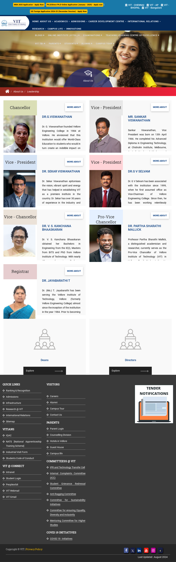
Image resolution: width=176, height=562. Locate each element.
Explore (30, 370)
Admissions (77, 21)
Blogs (38, 35)
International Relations (141, 21)
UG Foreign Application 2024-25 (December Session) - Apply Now (59, 11)
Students (70, 43)
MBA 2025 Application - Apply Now (29, 5)
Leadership (33, 91)
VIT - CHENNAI (134, 5)
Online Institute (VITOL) (63, 35)
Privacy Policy (34, 549)
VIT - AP (152, 5)
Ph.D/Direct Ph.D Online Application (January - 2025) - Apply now (74, 5)
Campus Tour (104, 43)
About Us (45, 21)
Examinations (91, 35)
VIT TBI (39, 43)
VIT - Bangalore (152, 7)
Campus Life (55, 28)
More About (74, 107)
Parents (54, 43)
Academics (60, 21)
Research (38, 28)
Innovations (73, 28)
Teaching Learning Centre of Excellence (131, 35)
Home (35, 21)
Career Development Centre (105, 21)
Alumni (85, 43)
